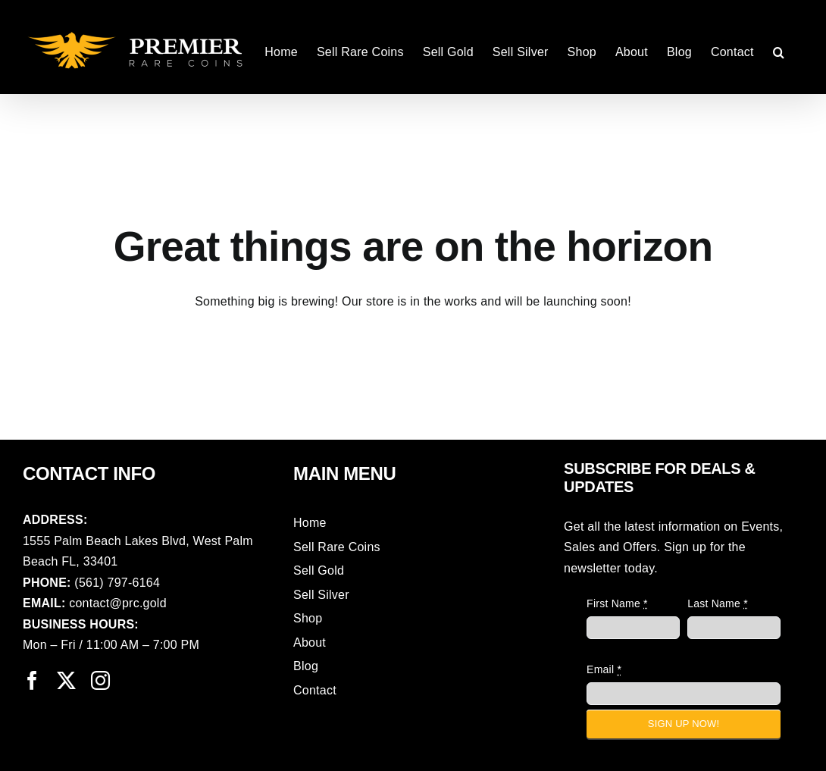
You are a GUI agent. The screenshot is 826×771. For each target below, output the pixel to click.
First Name (617, 603)
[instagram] (100, 680)
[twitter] (66, 680)
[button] (778, 51)
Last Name (717, 603)
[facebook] (32, 680)
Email (604, 669)
